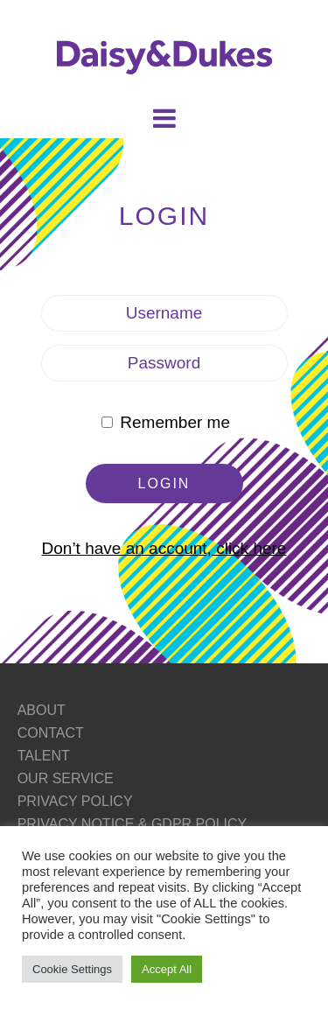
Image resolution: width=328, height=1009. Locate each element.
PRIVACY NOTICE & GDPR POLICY (132, 823)
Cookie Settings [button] (72, 969)
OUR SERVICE (65, 778)
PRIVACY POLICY (75, 801)
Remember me (165, 422)
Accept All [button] (167, 969)
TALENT (43, 755)
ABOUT (41, 710)
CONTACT (50, 732)
